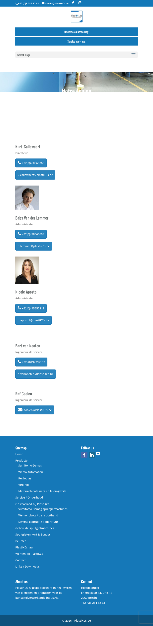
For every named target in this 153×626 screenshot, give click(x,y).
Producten (22, 460)
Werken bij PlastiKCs (29, 554)
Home (19, 454)
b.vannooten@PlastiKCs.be (36, 374)
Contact (20, 560)
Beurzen (20, 541)
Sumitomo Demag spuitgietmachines (43, 509)
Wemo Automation (30, 472)
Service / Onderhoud (29, 497)
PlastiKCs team (25, 547)
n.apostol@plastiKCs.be (33, 320)
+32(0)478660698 (31, 234)
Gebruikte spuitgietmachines (34, 528)
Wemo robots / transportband (38, 515)
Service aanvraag (76, 41)
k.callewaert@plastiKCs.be (35, 175)
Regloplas (24, 478)
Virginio (23, 485)
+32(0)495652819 (31, 308)
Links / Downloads (27, 566)
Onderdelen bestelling (76, 32)
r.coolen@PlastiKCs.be (35, 409)
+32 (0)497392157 (31, 362)
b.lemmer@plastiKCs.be (34, 246)
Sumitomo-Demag (30, 465)
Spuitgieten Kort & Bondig (32, 534)
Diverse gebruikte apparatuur (38, 522)
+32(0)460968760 (31, 162)
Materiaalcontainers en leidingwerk (42, 491)
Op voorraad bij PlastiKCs (32, 504)
